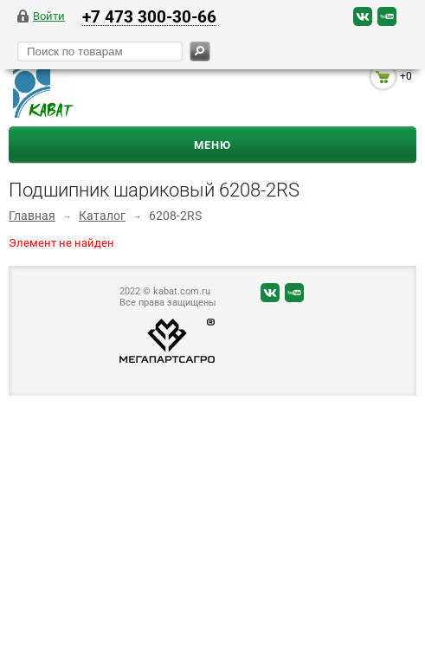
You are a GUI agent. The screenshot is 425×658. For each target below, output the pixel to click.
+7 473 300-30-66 (149, 16)
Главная (32, 216)
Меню (212, 145)
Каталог (102, 216)
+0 (406, 76)
